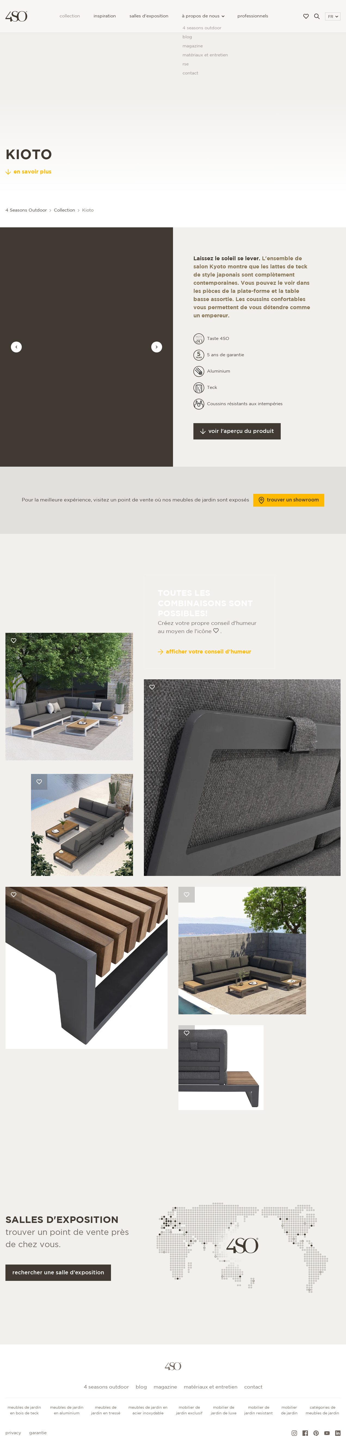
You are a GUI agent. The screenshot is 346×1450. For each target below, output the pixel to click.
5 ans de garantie (225, 369)
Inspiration (105, 16)
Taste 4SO (218, 353)
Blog (141, 1387)
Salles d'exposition (148, 16)
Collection (70, 16)
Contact (253, 1387)
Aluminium (218, 385)
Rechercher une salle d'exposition (58, 1286)
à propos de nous (203, 16)
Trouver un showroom (289, 514)
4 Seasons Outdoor (26, 210)
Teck (212, 401)
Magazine (165, 1387)
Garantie (38, 1433)
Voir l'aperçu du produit (237, 445)
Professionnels (252, 16)
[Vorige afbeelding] (16, 347)
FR (333, 16)
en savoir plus (28, 172)
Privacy (13, 1433)
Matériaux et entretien (210, 1387)
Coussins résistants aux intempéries (245, 418)
